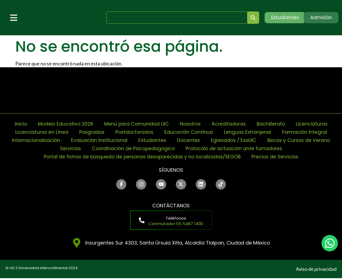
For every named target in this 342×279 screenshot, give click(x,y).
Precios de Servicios (278, 156)
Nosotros (190, 123)
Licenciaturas (315, 123)
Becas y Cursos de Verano (301, 140)
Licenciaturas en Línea (38, 132)
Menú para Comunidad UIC (135, 123)
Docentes (187, 140)
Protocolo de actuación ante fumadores (235, 148)
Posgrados (89, 132)
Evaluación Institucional (97, 140)
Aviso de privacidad (316, 270)
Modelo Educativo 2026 (62, 123)
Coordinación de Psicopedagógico (132, 148)
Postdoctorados (134, 132)
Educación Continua (189, 132)
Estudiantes (151, 140)
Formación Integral (307, 132)
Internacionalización (33, 140)
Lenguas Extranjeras (249, 132)
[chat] (329, 243)
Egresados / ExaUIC (234, 140)
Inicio (17, 123)
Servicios (68, 148)
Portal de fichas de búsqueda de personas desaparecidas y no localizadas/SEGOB (141, 156)
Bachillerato (273, 123)
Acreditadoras (230, 123)
